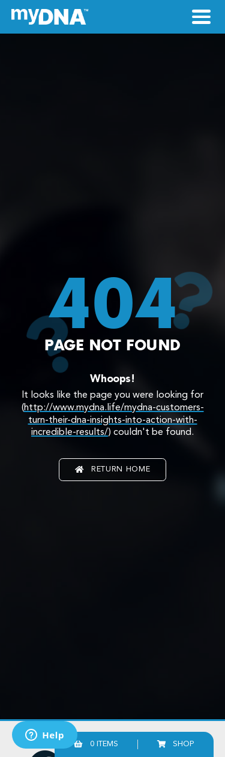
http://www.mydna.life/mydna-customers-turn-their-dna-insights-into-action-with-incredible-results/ (114, 420)
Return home (112, 469)
